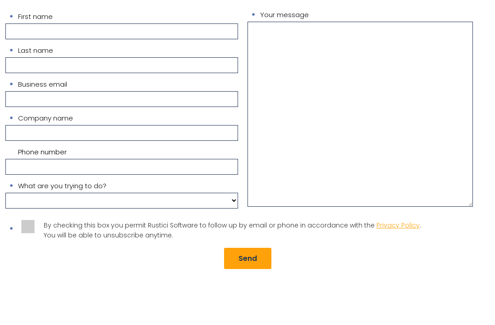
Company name (45, 118)
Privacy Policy (398, 225)
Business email (42, 84)
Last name (35, 50)
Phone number (42, 152)
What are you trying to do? (62, 185)
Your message (284, 14)
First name (35, 16)
